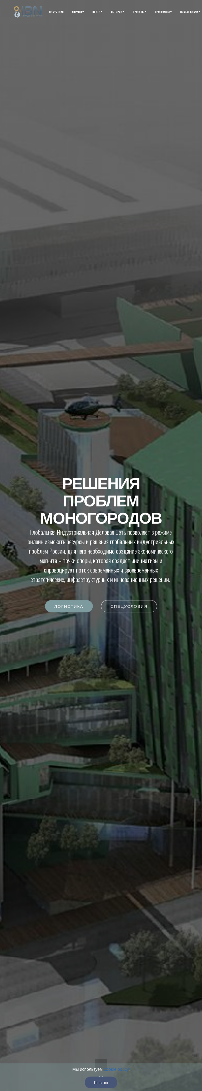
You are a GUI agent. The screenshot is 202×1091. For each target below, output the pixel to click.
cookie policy (116, 1077)
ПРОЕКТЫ (138, 12)
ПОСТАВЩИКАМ (189, 12)
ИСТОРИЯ (116, 12)
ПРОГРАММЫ (162, 12)
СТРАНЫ (77, 12)
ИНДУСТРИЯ (56, 11)
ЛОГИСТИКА (68, 606)
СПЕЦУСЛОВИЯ (129, 606)
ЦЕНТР (96, 12)
